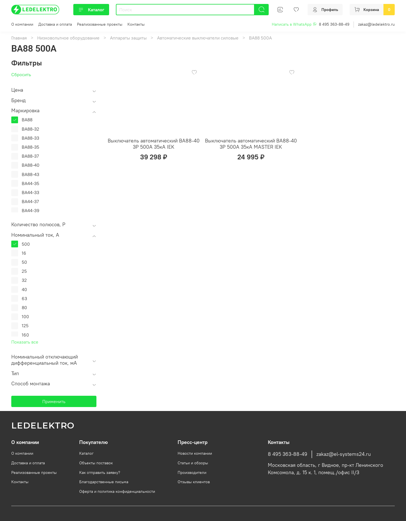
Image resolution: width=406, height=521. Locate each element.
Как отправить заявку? (99, 472)
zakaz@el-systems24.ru (343, 454)
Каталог (91, 9)
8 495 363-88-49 (334, 24)
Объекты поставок (96, 462)
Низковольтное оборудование (68, 38)
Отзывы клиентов (194, 481)
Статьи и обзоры (193, 462)
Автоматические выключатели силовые (198, 38)
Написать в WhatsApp (294, 24)
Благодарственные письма (103, 481)
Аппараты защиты (128, 38)
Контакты (136, 24)
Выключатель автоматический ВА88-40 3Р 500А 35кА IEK (154, 143)
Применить (53, 401)
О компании (22, 24)
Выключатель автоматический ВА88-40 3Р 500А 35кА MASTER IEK (251, 143)
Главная (19, 38)
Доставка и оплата (55, 24)
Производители (192, 472)
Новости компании (195, 453)
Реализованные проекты (99, 24)
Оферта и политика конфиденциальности (117, 491)
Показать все (24, 341)
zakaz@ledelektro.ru (376, 24)
